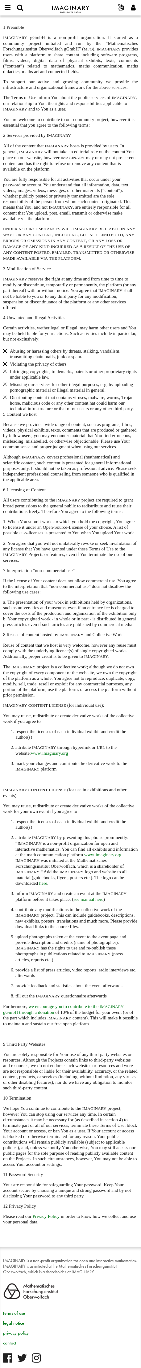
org (102, 854)
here (43, 883)
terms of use (14, 1313)
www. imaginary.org (49, 753)
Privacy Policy (46, 1216)
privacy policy (16, 1333)
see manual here (88, 899)
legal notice (13, 1323)
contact (9, 1343)
